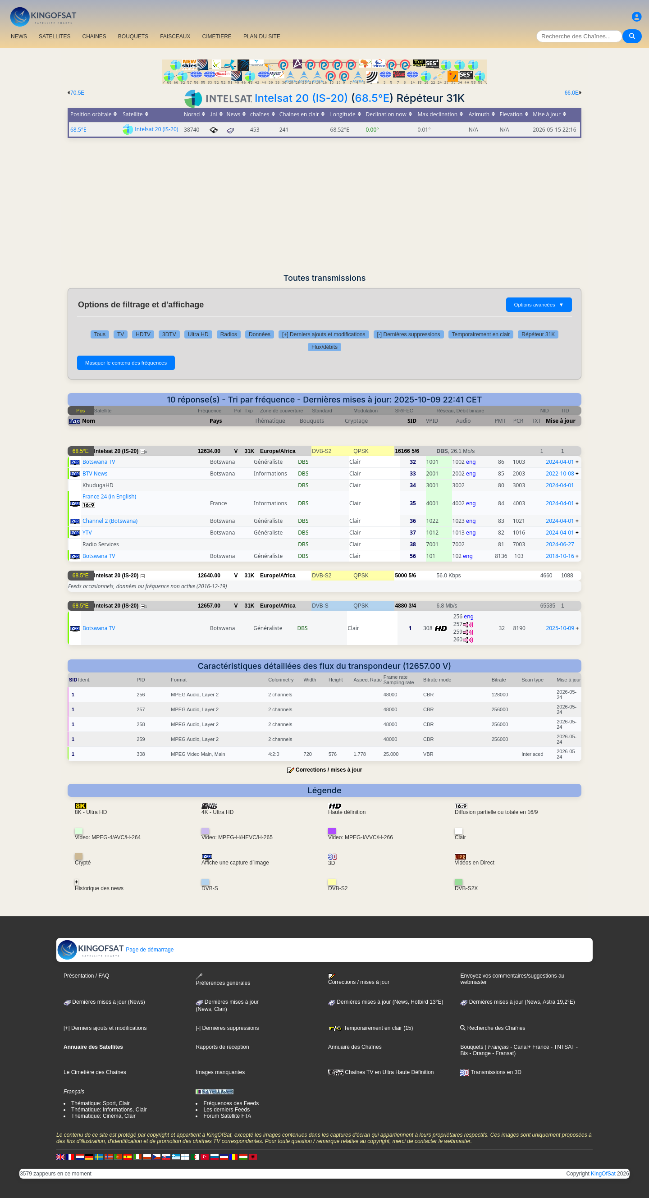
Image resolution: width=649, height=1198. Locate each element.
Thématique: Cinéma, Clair (103, 1116)
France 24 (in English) (109, 496)
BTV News (95, 473)
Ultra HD (198, 334)
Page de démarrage (115, 950)
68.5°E (372, 98)
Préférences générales (223, 979)
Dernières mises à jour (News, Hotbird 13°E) (385, 1002)
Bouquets (471, 1047)
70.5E (77, 93)
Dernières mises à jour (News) (104, 1002)
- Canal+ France (529, 1047)
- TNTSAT (562, 1047)
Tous (99, 334)
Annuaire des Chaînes (355, 1047)
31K (250, 451)
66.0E (572, 93)
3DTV (169, 334)
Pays (216, 421)
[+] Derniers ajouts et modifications (323, 334)
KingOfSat (603, 1174)
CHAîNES (94, 36)
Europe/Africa (278, 451)
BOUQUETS (133, 36)
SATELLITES (54, 36)
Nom (88, 421)
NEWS (19, 36)
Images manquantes (220, 1072)
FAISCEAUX (175, 36)
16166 (402, 451)
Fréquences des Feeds (231, 1103)
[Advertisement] (324, 205)
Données (259, 334)
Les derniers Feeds (226, 1110)
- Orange (479, 1053)
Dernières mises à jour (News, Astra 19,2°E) (517, 1002)
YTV (87, 532)
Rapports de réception (222, 1047)
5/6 (415, 451)
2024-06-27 (560, 544)
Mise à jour (561, 421)
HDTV (143, 334)
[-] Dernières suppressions (408, 334)
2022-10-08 (560, 473)
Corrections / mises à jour (329, 770)
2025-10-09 (560, 628)
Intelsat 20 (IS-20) (301, 98)
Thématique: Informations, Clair (108, 1110)
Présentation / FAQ (86, 976)
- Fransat (502, 1053)
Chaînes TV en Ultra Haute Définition (381, 1072)
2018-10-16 (560, 556)
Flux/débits (324, 347)
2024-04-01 (560, 462)
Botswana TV (98, 462)
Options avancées (539, 304)
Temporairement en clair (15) (370, 1028)
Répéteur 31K (538, 334)
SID (411, 421)
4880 (401, 606)
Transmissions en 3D (490, 1072)
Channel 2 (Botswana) (109, 521)
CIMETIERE (217, 36)
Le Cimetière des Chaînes (95, 1072)
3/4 (412, 606)
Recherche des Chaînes (492, 1028)
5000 (401, 575)
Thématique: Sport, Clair (100, 1103)
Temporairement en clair (481, 334)
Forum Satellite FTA (227, 1116)
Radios (228, 334)
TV (120, 334)
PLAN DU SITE (261, 36)
